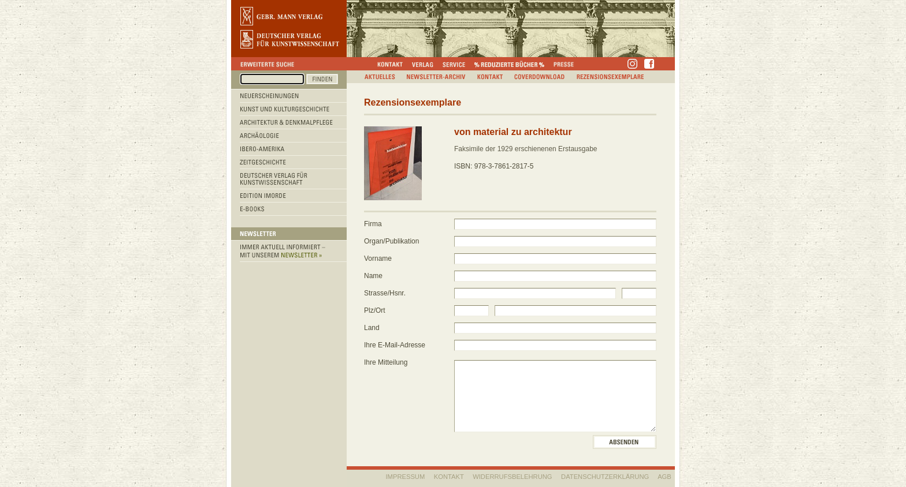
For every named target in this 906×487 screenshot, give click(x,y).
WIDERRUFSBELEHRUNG (512, 476)
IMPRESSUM (405, 476)
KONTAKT (449, 476)
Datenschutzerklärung (605, 476)
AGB (664, 476)
